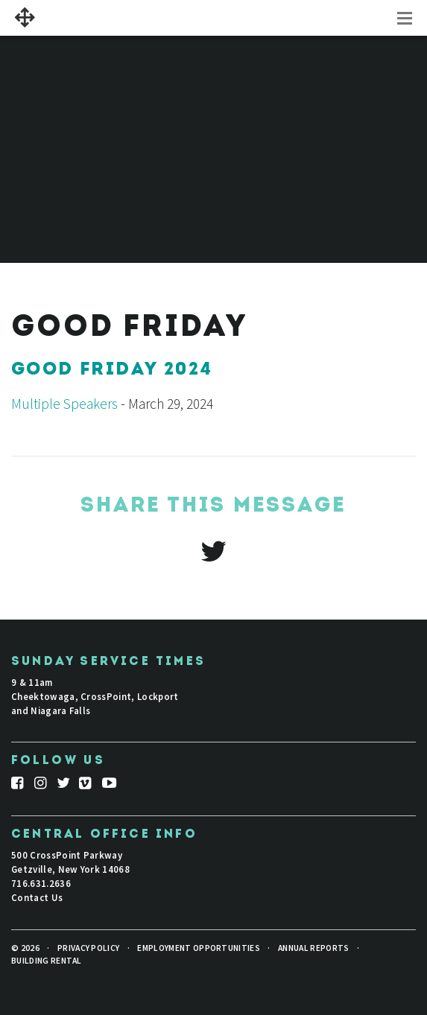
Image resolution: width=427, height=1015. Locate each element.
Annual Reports (313, 948)
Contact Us (37, 897)
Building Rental (46, 960)
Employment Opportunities (198, 948)
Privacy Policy (88, 948)
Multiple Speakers (64, 404)
